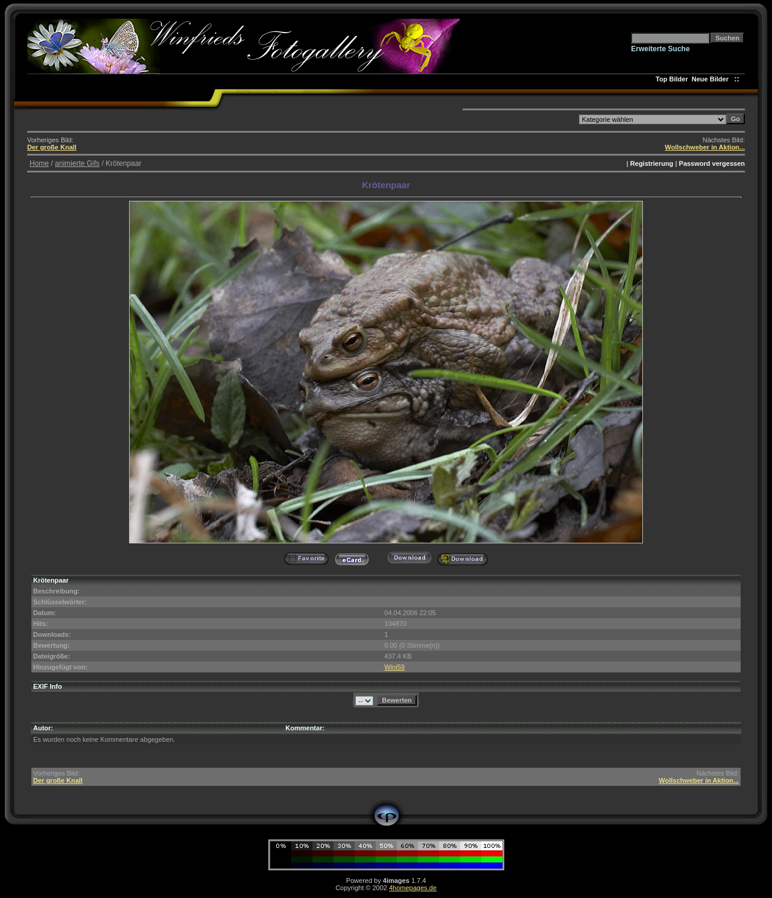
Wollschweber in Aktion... (705, 147)
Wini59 (394, 667)
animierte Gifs (77, 163)
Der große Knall (52, 147)
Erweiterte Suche (660, 49)
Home (39, 163)
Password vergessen (712, 163)
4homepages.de (413, 887)
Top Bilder (672, 79)
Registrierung (652, 163)
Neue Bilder (712, 79)
